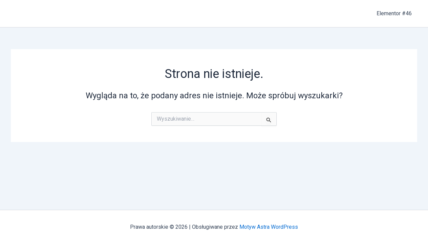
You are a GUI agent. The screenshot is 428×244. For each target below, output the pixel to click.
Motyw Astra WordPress (268, 227)
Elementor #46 (394, 13)
